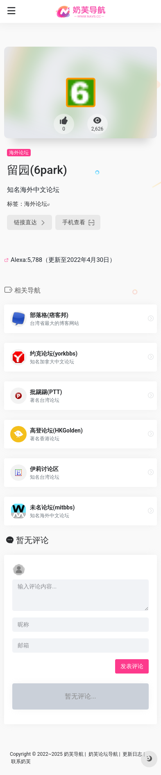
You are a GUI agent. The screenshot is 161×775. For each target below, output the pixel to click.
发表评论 (131, 666)
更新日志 (132, 754)
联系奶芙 (21, 761)
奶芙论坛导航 (103, 754)
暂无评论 (32, 540)
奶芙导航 (74, 754)
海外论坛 (19, 152)
